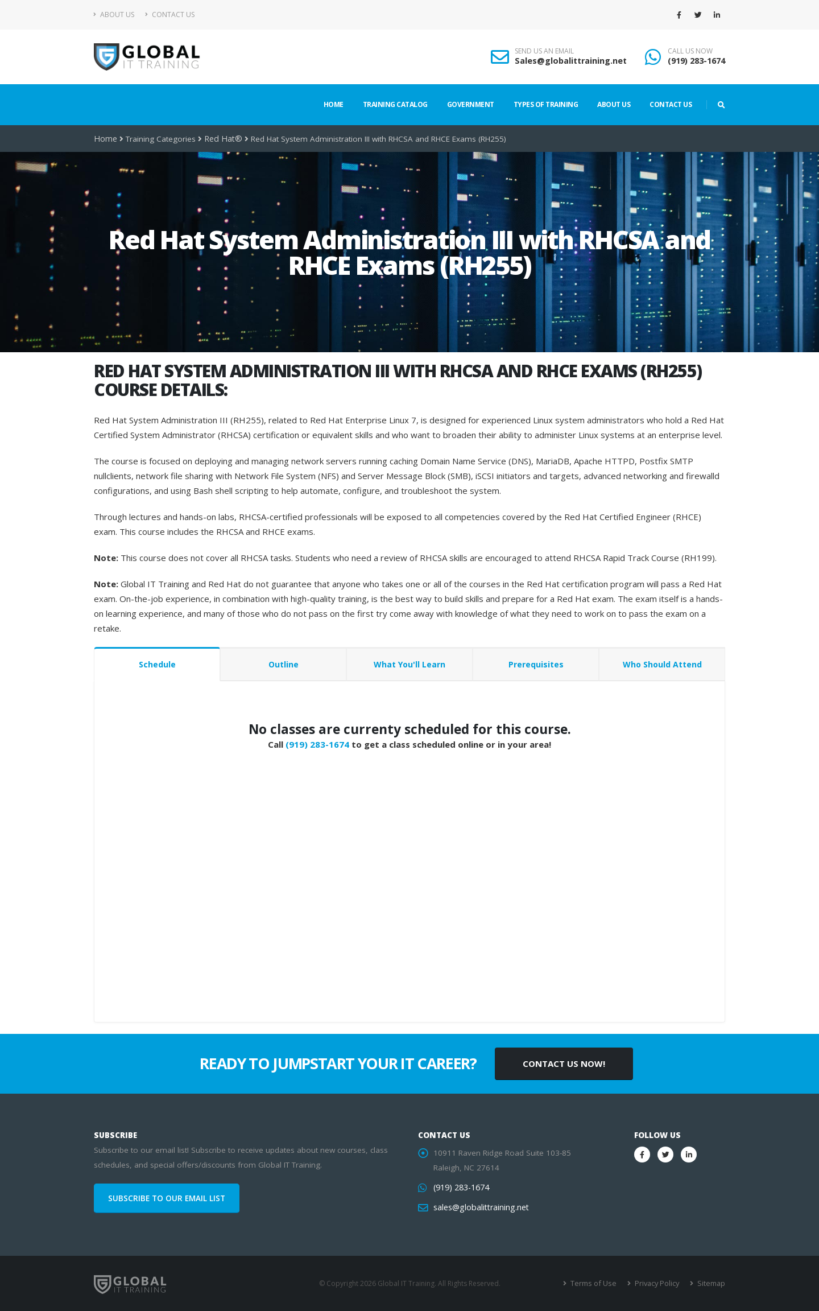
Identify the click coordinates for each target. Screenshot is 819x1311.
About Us (114, 14)
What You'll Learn (409, 664)
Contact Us (170, 14)
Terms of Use (596, 1283)
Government (470, 104)
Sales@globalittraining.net (571, 60)
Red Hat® (220, 139)
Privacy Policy (658, 1283)
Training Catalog (395, 104)
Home (334, 104)
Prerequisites (536, 664)
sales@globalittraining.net (479, 1207)
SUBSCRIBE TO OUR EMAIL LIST (166, 1198)
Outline (283, 664)
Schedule (157, 664)
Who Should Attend (662, 664)
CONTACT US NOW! (564, 1063)
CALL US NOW (690, 51)
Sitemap (711, 1283)
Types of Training (546, 104)
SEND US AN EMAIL (544, 51)
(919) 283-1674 (696, 60)
